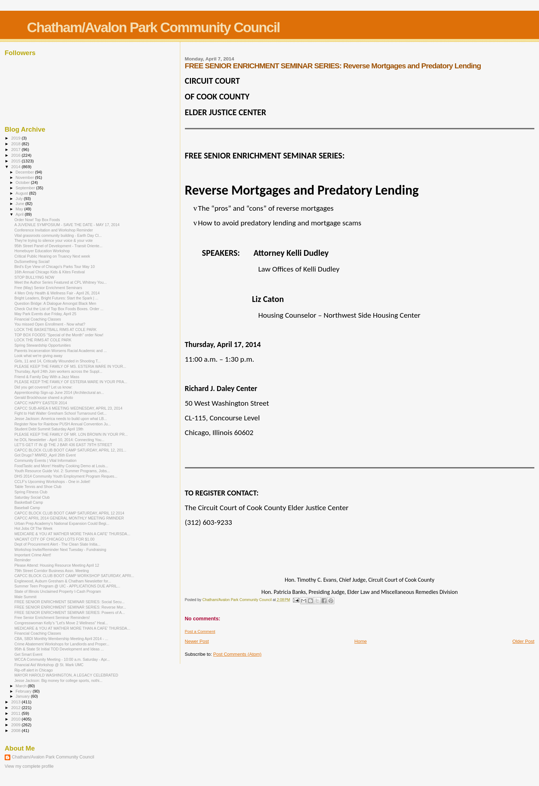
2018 (16, 143)
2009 (16, 724)
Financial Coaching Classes (37, 319)
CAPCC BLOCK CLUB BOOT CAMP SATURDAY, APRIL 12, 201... (70, 450)
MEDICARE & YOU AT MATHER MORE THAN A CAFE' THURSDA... (72, 534)
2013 (16, 701)
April (20, 214)
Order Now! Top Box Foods (37, 220)
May (20, 209)
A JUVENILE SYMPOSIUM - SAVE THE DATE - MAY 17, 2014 (66, 225)
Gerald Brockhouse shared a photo (43, 397)
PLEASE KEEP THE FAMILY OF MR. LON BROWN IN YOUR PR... (71, 434)
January (23, 696)
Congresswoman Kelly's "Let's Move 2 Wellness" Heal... (61, 623)
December (25, 172)
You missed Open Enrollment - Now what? (49, 324)
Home (360, 641)
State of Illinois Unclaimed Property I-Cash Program (57, 591)
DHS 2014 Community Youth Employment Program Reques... (65, 476)
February (24, 691)
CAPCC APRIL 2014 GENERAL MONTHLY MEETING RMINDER (69, 518)
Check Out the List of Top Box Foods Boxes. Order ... (58, 309)
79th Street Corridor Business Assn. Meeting (51, 570)
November (25, 177)
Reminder (22, 560)
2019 (16, 138)
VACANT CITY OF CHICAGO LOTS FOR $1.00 (54, 539)
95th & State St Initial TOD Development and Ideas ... (59, 649)
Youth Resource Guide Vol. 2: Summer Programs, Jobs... (62, 471)
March (22, 686)
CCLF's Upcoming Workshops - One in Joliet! (52, 481)
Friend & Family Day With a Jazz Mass (46, 377)
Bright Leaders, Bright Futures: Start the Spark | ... (56, 298)
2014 (16, 166)
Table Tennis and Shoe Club (38, 486)
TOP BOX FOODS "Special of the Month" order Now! (58, 335)
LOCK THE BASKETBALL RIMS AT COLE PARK (55, 329)
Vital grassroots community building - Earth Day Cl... (58, 235)
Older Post (523, 641)
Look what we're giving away (38, 355)
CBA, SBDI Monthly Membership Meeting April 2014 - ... (61, 638)
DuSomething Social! (32, 261)
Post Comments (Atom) (237, 654)
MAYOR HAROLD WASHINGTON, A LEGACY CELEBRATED (66, 675)
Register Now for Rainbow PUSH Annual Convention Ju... (62, 424)
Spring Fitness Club (30, 492)
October (23, 182)
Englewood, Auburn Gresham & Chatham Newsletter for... (62, 581)
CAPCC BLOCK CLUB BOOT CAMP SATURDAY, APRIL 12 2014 (69, 513)
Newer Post (197, 641)
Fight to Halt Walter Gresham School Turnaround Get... (60, 413)
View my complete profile (29, 766)
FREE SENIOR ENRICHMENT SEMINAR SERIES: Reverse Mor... (70, 607)
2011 (16, 713)
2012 (16, 707)
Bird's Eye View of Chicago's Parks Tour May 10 (54, 266)
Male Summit (25, 597)
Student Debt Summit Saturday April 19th (48, 429)
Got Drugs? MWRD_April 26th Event (45, 455)
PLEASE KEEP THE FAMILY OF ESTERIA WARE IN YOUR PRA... (70, 382)
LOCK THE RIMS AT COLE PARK (43, 340)
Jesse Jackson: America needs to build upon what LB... (60, 418)
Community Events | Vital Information (45, 460)
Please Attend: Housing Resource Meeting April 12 (56, 565)
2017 (16, 149)
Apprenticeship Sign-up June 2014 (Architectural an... (59, 392)
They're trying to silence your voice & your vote (53, 240)
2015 (16, 160)
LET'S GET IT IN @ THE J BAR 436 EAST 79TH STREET (63, 445)
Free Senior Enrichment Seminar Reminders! (52, 617)
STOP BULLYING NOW (34, 277)
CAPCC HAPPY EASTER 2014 (40, 403)
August (22, 193)
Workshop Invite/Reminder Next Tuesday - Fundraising (60, 549)
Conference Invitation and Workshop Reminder (53, 230)
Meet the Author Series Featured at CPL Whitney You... (60, 282)
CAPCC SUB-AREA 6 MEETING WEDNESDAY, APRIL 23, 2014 (68, 408)
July (20, 198)
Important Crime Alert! (32, 555)
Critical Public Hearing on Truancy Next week (52, 256)
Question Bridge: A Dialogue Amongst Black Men (55, 303)
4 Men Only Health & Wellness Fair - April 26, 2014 (57, 293)
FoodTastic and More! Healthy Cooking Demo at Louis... (61, 466)
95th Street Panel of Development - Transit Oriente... (58, 246)
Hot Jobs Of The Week (33, 528)
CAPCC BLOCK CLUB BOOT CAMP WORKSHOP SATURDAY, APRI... (74, 575)
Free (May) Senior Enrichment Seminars (48, 287)
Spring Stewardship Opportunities (42, 345)
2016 (16, 155)
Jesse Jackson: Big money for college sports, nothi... (58, 680)
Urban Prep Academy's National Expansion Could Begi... (61, 523)
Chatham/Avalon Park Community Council (153, 27)
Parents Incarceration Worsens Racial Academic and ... (60, 350)
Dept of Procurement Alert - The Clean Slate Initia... (57, 544)
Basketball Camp (28, 502)
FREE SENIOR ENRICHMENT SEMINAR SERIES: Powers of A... (69, 612)
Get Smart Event (28, 654)
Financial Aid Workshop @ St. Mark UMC (48, 665)
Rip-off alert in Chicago (33, 670)
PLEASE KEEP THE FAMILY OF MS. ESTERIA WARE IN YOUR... (70, 366)
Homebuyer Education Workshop (42, 251)
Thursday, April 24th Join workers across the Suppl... (58, 371)
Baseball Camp (27, 508)
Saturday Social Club (32, 497)
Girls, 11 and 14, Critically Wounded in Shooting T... (57, 361)
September (26, 188)
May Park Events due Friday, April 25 (45, 314)
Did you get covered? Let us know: (43, 387)
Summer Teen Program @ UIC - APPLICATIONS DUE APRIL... (67, 586)
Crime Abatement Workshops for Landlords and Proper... (61, 644)
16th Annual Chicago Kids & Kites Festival (49, 272)
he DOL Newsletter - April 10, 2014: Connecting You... (59, 440)
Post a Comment (200, 631)
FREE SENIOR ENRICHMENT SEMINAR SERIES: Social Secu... (69, 602)
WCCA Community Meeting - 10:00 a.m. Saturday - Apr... (62, 659)
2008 (16, 730)
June (20, 203)
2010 (16, 719)
